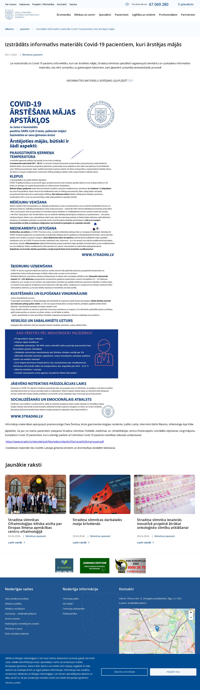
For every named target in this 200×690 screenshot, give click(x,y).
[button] (157, 629)
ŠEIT (131, 80)
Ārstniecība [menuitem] (64, 14)
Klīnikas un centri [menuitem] (84, 14)
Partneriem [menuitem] (188, 14)
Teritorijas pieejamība (74, 608)
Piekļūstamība (70, 613)
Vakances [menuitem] (24, 4)
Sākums (9, 28)
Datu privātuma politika (17, 598)
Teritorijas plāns (71, 598)
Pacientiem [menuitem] (121, 14)
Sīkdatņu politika (13, 603)
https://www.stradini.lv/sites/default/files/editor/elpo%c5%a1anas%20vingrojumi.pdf (55, 441)
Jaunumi (24, 28)
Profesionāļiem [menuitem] (168, 14)
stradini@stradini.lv (137, 603)
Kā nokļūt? (68, 603)
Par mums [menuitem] (10, 4)
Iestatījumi (127, 4)
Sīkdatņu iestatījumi (15, 608)
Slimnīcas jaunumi (32, 54)
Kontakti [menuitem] (62, 4)
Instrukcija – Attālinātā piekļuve (20, 613)
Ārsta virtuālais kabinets (17, 633)
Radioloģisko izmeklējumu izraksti (22, 623)
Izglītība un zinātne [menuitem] (143, 14)
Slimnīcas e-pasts (13, 628)
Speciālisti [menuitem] (105, 14)
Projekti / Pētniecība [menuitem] (43, 4)
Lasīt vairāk (15, 542)
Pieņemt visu (173, 671)
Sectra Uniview (12, 618)
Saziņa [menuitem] (73, 4)
